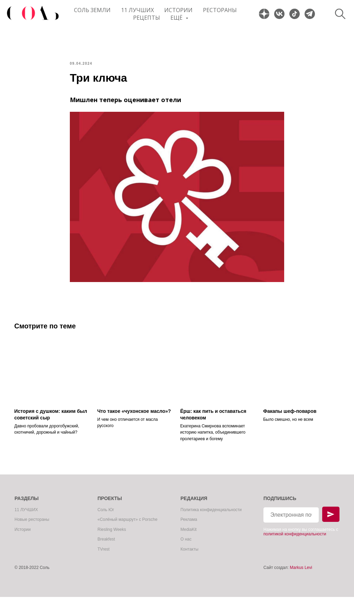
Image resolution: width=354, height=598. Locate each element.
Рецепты (146, 17)
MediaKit (188, 530)
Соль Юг (105, 510)
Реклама (188, 520)
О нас (186, 540)
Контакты (189, 550)
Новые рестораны (32, 520)
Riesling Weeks (111, 530)
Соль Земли (92, 10)
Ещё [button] (177, 17)
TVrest (103, 550)
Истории (178, 10)
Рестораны (220, 10)
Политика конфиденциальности (211, 510)
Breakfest (106, 540)
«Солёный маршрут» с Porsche (127, 520)
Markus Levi (301, 569)
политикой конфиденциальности (294, 535)
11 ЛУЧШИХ (137, 10)
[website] (264, 14)
